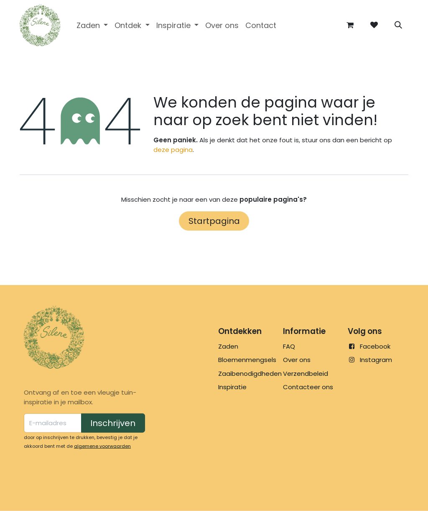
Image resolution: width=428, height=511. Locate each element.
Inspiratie (232, 387)
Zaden (228, 346)
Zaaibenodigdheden (250, 373)
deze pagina (173, 149)
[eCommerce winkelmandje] (350, 25)
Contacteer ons (308, 387)
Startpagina (214, 221)
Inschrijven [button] (112, 423)
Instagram (376, 359)
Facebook (375, 346)
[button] (398, 25)
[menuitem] (92, 25)
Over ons (297, 359)
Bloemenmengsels (247, 359)
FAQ (289, 346)
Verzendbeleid (305, 373)
